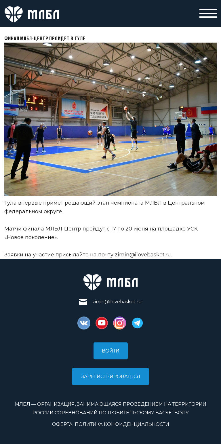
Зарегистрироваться (110, 376)
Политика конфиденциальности (122, 424)
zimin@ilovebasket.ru (143, 254)
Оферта (62, 424)
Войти (110, 351)
